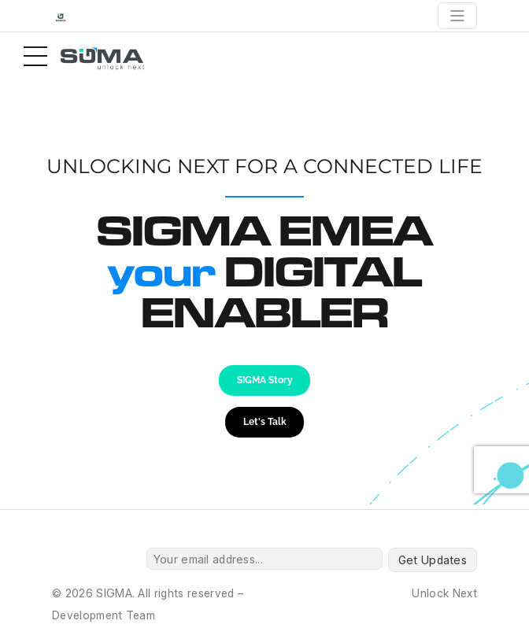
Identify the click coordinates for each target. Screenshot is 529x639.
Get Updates (432, 560)
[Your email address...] (264, 559)
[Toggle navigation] (457, 15)
